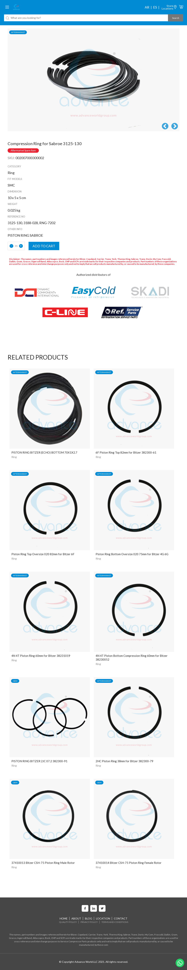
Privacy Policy (89, 922)
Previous (165, 126)
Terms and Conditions (114, 922)
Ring (14, 457)
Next (174, 126)
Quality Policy (68, 922)
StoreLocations (167, 7)
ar (147, 7)
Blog (88, 918)
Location (103, 918)
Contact (120, 918)
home (64, 918)
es (155, 7)
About (76, 918)
